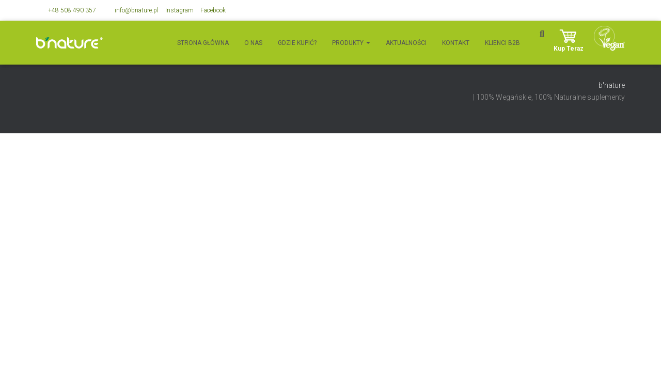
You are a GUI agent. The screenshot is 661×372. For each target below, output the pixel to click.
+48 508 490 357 (72, 10)
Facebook (213, 10)
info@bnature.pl (137, 10)
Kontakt (455, 43)
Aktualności (406, 43)
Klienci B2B (502, 43)
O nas (253, 43)
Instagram (179, 10)
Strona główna (203, 43)
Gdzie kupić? (297, 43)
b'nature (612, 85)
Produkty (351, 43)
